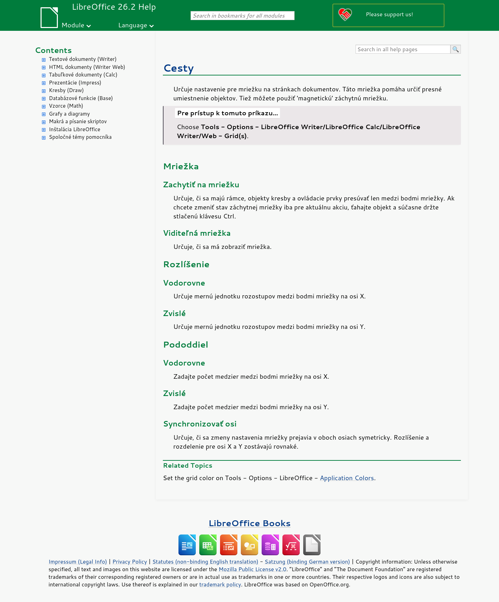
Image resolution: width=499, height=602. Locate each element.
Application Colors (347, 477)
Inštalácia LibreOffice (74, 129)
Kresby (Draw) (66, 90)
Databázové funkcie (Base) (81, 98)
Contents (53, 50)
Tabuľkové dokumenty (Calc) (83, 74)
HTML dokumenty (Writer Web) (87, 67)
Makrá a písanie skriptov (78, 121)
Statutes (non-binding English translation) (205, 561)
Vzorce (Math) (66, 105)
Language (132, 24)
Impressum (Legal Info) (78, 561)
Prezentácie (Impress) (75, 82)
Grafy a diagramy (69, 113)
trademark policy (220, 584)
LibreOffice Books (249, 523)
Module (72, 24)
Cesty (178, 68)
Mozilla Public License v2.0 (253, 569)
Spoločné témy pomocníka (80, 137)
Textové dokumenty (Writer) (83, 59)
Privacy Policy (129, 561)
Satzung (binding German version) (307, 561)
